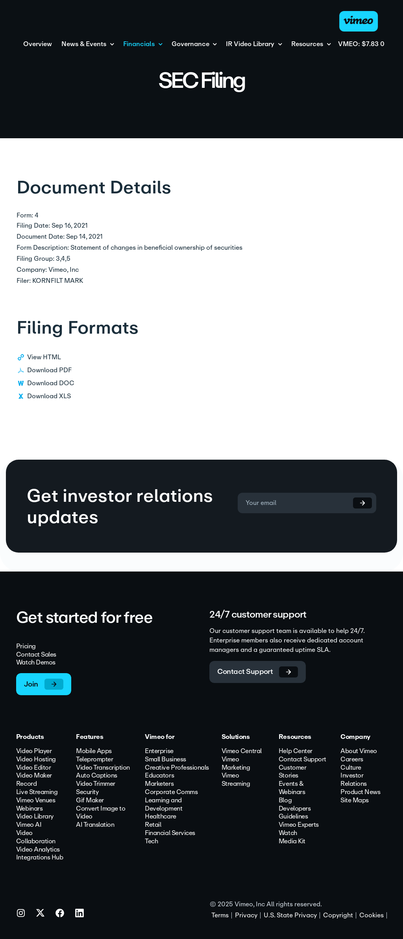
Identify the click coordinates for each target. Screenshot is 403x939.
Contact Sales (36, 654)
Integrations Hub (39, 858)
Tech (151, 841)
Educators (159, 776)
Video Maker (34, 776)
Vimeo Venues (35, 800)
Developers (295, 809)
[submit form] (356, 503)
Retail (153, 825)
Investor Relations (353, 780)
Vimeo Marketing (236, 763)
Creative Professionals (177, 768)
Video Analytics (38, 850)
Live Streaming (36, 792)
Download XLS (49, 403)
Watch (288, 833)
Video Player (34, 751)
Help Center (295, 751)
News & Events (83, 44)
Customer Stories (292, 772)
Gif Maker (90, 800)
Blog (285, 800)
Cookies (371, 915)
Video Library (35, 817)
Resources (307, 44)
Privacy (246, 915)
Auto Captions (96, 776)
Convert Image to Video (100, 813)
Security (87, 792)
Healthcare (160, 817)
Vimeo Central (242, 751)
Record (26, 784)
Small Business (165, 759)
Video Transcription (103, 768)
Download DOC (50, 390)
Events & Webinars (292, 788)
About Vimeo (358, 751)
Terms (220, 915)
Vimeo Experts (299, 825)
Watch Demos (35, 663)
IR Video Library (250, 44)
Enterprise (159, 751)
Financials (139, 44)
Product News (360, 792)
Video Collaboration (35, 837)
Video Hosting (36, 759)
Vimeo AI (28, 825)
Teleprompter (94, 759)
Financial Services (170, 833)
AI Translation (95, 825)
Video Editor (33, 768)
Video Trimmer (95, 784)
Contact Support (302, 759)
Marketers (159, 784)
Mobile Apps (94, 751)
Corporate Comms (171, 792)
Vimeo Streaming (236, 780)
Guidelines (293, 817)
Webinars (29, 809)
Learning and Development (163, 804)
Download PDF (49, 377)
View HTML (44, 364)
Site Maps (354, 800)
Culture (350, 768)
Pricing (26, 646)
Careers (351, 759)
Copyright (338, 915)
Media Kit (292, 841)
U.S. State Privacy (290, 915)
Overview (37, 44)
